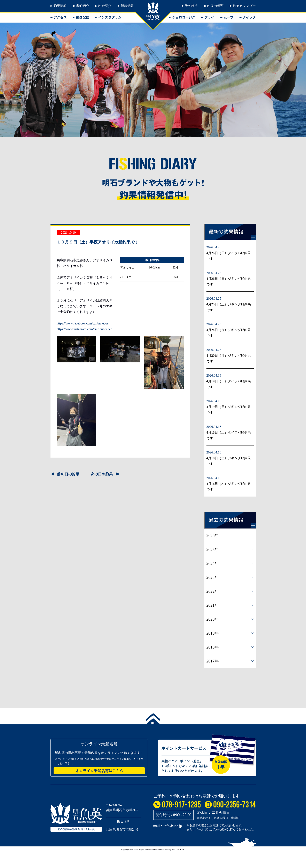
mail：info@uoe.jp (167, 826)
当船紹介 (82, 6)
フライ (209, 17)
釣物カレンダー (244, 6)
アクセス (60, 17)
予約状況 (191, 6)
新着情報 (127, 6)
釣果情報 (60, 6)
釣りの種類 (215, 6)
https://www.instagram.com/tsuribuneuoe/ (84, 329)
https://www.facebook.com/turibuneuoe (83, 323)
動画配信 (82, 17)
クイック (249, 17)
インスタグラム (109, 17)
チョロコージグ (183, 17)
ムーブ (228, 17)
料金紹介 (104, 6)
